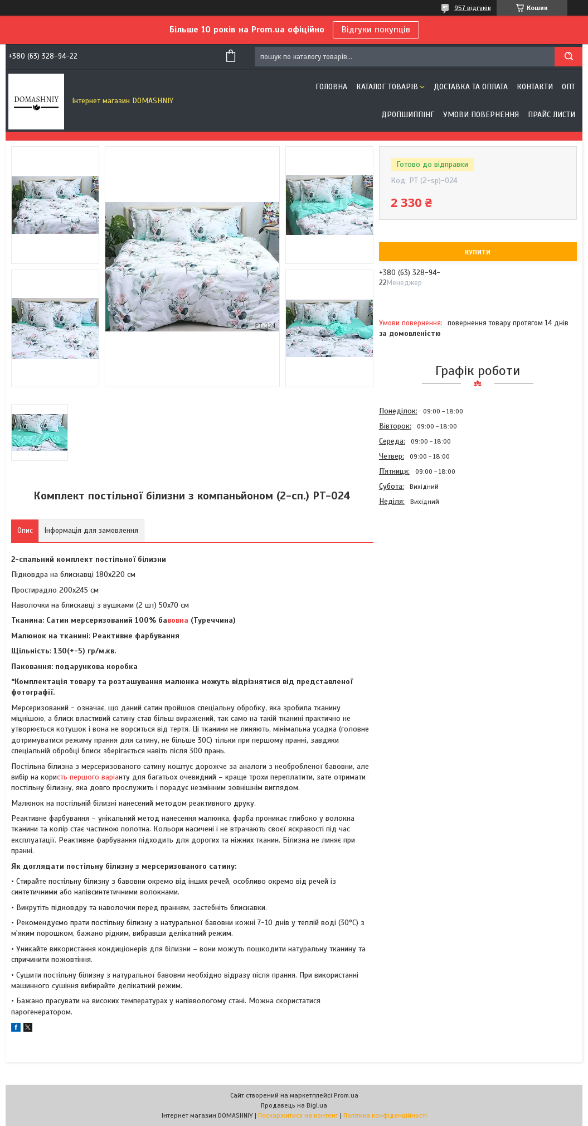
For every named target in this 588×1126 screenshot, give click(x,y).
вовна (177, 620)
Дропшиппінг (407, 114)
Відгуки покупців (376, 29)
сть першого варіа (88, 777)
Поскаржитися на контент (298, 1115)
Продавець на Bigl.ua (294, 1105)
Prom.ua (346, 1095)
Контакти (535, 87)
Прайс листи (551, 114)
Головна (331, 87)
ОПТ (568, 87)
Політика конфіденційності (385, 1115)
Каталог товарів (387, 87)
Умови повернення (481, 114)
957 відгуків (472, 8)
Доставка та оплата (471, 87)
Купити (477, 252)
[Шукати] (568, 56)
